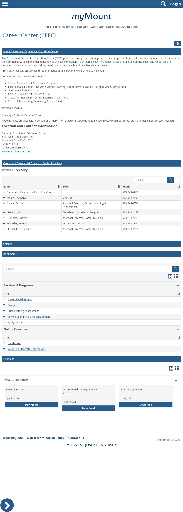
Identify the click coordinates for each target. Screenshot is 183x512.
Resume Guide (14, 389)
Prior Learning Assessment (23, 311)
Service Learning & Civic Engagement (29, 316)
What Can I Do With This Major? (26, 349)
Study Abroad (15, 322)
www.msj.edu (13, 438)
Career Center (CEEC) (85, 26)
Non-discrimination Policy (45, 438)
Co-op (11, 305)
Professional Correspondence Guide (80, 391)
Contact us (76, 438)
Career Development (20, 299)
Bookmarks (10, 254)
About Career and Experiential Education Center (30, 51)
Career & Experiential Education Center (118, 26)
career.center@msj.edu (160, 120)
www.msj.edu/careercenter (17, 151)
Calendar (8, 244)
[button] (59, 186)
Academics (67, 26)
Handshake (14, 343)
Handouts (8, 358)
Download (40, 404)
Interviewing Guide (131, 389)
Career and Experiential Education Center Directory (32, 163)
